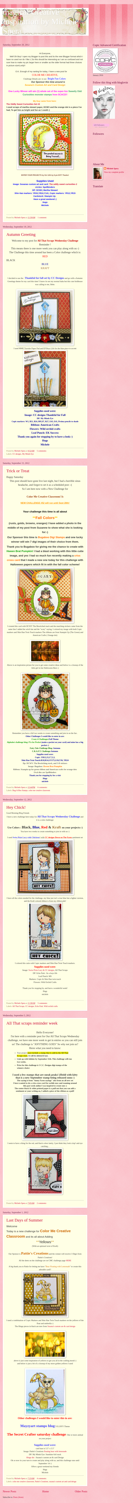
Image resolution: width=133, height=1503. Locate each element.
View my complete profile (114, 172)
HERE (68, 1260)
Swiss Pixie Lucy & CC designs (41, 970)
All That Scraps (18, 1006)
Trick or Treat (17, 470)
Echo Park (39, 1006)
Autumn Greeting (21, 234)
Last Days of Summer (24, 1220)
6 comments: (43, 787)
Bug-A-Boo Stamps (20, 790)
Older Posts (81, 1491)
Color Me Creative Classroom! (44, 496)
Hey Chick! (16, 807)
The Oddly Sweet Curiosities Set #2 (23, 104)
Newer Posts (9, 1491)
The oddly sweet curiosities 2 (63, 184)
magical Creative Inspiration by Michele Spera (41, 21)
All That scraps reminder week (31, 1023)
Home (45, 1491)
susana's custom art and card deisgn (62, 1482)
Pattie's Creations (41, 1482)
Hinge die (30, 1457)
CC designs (16, 454)
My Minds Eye (28, 454)
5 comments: (42, 451)
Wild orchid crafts (51, 1006)
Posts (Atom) (18, 1497)
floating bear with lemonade (55, 1451)
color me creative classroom (39, 790)
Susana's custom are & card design (61, 1326)
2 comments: (42, 1203)
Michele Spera (112, 169)
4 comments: (42, 1478)
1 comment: (42, 218)
